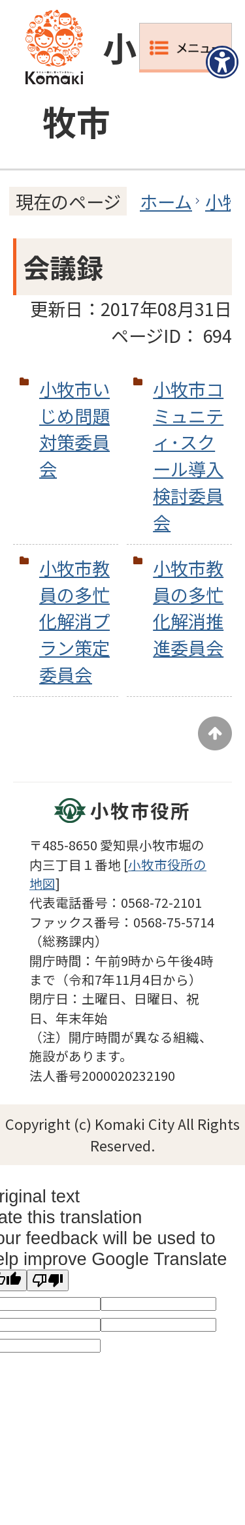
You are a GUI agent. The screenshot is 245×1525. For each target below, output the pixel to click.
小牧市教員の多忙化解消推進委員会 (188, 607)
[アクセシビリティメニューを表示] (222, 62)
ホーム (166, 201)
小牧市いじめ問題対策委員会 (74, 428)
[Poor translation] (48, 1280)
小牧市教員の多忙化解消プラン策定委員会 (74, 620)
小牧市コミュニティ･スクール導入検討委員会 (188, 455)
